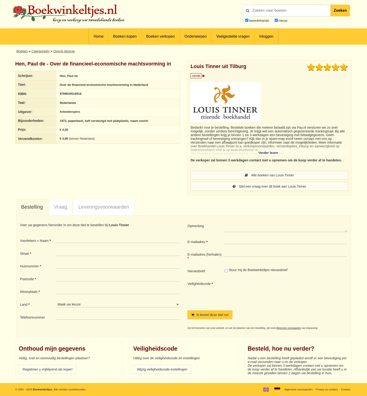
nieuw (282, 20)
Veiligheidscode (199, 284)
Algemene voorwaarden (288, 328)
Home (98, 36)
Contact (345, 389)
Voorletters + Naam (34, 241)
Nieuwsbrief (196, 271)
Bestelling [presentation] (32, 207)
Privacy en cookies (327, 389)
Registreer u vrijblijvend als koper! (47, 369)
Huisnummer (29, 266)
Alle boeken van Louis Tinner (269, 175)
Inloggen (266, 36)
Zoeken (340, 10)
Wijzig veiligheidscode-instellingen (162, 369)
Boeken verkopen (160, 36)
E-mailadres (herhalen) (204, 254)
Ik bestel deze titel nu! (210, 315)
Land (23, 304)
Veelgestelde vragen (233, 36)
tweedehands (259, 20)
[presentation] (262, 292)
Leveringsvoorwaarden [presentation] (103, 207)
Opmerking (195, 226)
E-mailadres (196, 242)
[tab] (32, 207)
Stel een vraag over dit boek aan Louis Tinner (269, 186)
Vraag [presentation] (60, 207)
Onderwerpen (195, 36)
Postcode (27, 279)
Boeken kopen (124, 36)
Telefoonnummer (32, 317)
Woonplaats (28, 292)
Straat (24, 253)
